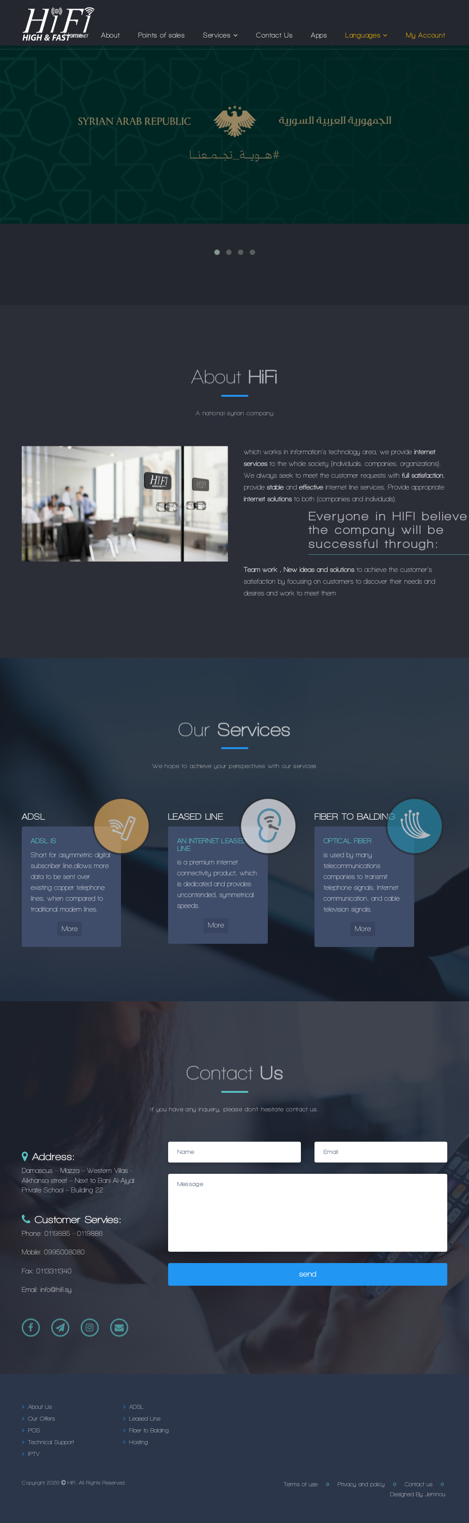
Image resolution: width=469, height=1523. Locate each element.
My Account (425, 35)
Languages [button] (366, 35)
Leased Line (144, 1419)
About (110, 35)
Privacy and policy (361, 1484)
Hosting (138, 1442)
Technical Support (51, 1442)
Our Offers (41, 1419)
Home (73, 35)
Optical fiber (348, 841)
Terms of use (301, 1484)
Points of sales (161, 35)
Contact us (418, 1484)
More (69, 928)
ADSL (136, 1407)
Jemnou (434, 1494)
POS (34, 1430)
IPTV (33, 1454)
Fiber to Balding (149, 1430)
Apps (319, 35)
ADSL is (44, 841)
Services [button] (220, 35)
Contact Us (274, 35)
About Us (40, 1407)
